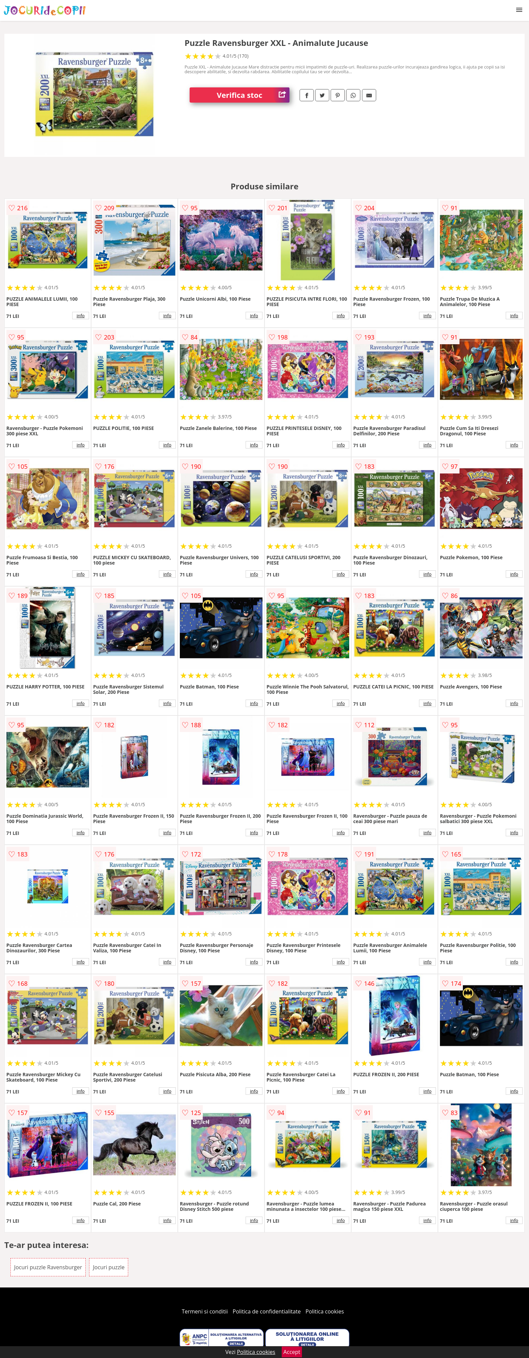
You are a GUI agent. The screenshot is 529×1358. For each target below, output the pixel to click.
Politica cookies (325, 1311)
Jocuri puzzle (108, 1267)
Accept (291, 1352)
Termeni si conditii (205, 1311)
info (81, 316)
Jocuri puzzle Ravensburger (48, 1267)
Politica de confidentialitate (267, 1311)
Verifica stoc (253, 95)
